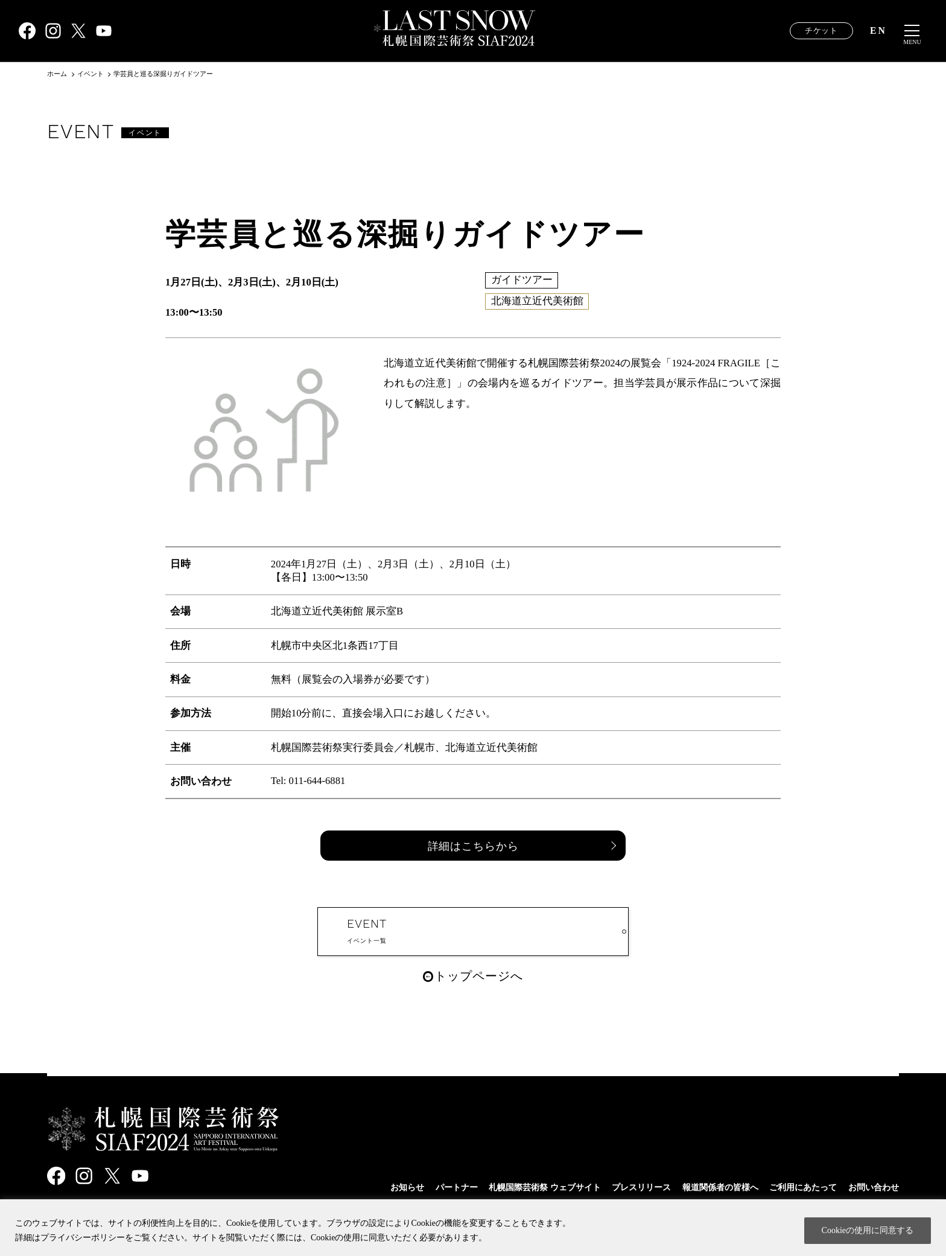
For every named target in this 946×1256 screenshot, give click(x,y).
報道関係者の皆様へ (709, 1187)
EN (878, 31)
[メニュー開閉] (912, 31)
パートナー (428, 1187)
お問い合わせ (872, 1187)
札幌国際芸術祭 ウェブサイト (523, 1187)
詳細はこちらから (472, 846)
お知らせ (377, 1187)
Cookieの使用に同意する (867, 1230)
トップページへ (496, 993)
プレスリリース (625, 1187)
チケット (821, 31)
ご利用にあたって (797, 1187)
